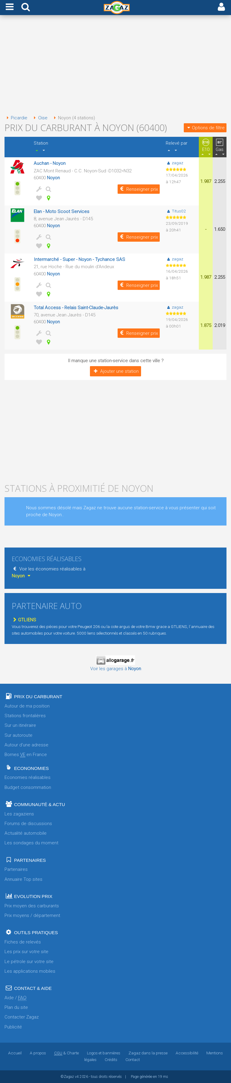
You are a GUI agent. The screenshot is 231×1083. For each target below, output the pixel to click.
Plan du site (16, 1007)
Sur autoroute (18, 735)
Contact (132, 1059)
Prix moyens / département (32, 915)
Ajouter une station (115, 371)
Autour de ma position (27, 706)
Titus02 (176, 211)
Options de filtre (205, 127)
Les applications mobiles (30, 971)
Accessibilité (187, 1052)
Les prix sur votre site (26, 951)
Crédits (111, 1059)
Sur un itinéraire (20, 725)
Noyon (53, 177)
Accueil (15, 1052)
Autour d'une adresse (26, 745)
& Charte (66, 1052)
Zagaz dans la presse (148, 1052)
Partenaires (16, 869)
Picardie (16, 118)
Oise (39, 118)
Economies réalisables (28, 777)
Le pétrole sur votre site (29, 961)
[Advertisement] (115, 66)
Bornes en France (26, 755)
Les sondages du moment (31, 843)
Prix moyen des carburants (32, 906)
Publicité (13, 1027)
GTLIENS (24, 620)
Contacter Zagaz (22, 1017)
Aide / (15, 998)
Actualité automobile (26, 833)
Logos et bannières (103, 1052)
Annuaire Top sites (23, 879)
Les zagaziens (19, 814)
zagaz (174, 162)
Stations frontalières (25, 715)
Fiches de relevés (23, 942)
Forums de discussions (28, 823)
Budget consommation (28, 787)
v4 (77, 1077)
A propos (38, 1052)
